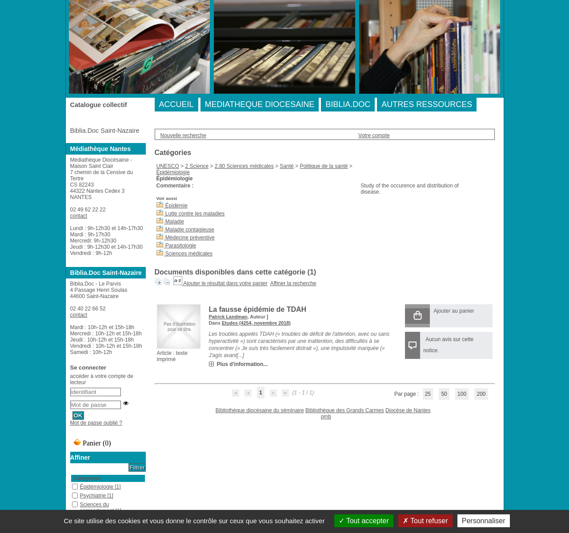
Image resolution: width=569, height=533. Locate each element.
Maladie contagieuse (189, 230)
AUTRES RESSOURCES (426, 104)
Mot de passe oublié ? (96, 423)
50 (444, 394)
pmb (326, 417)
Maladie (174, 222)
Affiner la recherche (293, 283)
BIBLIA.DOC (347, 104)
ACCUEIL (176, 104)
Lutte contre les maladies (194, 214)
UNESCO (167, 166)
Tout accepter (364, 521)
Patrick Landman (228, 316)
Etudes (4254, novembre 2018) (256, 323)
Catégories (87, 478)
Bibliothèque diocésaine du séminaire (260, 410)
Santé (286, 166)
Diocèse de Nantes (407, 410)
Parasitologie (180, 246)
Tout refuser (425, 521)
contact (79, 216)
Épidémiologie (173, 172)
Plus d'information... (242, 364)
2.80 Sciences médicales (244, 166)
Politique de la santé (324, 166)
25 (428, 394)
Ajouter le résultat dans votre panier (225, 283)
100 (461, 394)
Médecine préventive (190, 238)
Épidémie (176, 206)
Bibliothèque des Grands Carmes (344, 410)
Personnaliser (483, 521)
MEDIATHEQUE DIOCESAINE (260, 104)
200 (481, 394)
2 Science (197, 166)
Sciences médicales (188, 254)
